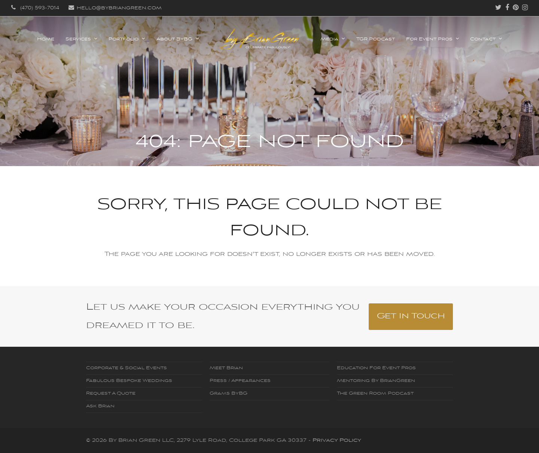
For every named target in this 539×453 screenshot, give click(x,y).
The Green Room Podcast (375, 393)
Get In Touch (411, 316)
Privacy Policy (337, 440)
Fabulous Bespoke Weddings (129, 380)
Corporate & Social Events (126, 368)
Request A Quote (110, 393)
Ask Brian (100, 406)
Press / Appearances (240, 380)
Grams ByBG (228, 393)
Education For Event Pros (376, 368)
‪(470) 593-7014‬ (39, 8)
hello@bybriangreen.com (119, 8)
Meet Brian (226, 368)
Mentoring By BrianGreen (376, 380)
